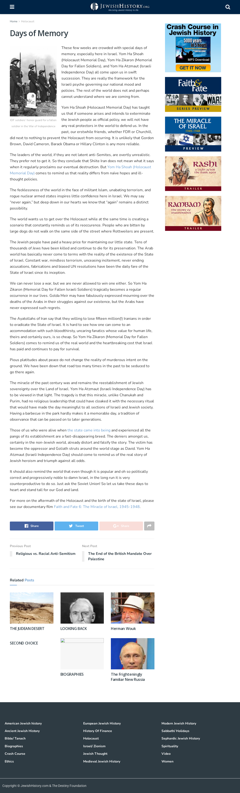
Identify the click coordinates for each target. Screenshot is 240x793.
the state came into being (89, 430)
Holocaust (27, 21)
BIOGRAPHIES (72, 674)
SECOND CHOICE (24, 643)
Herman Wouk (123, 628)
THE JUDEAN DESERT (27, 628)
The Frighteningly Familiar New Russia (128, 677)
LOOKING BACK (73, 628)
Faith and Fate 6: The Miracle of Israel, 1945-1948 (97, 506)
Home (13, 21)
